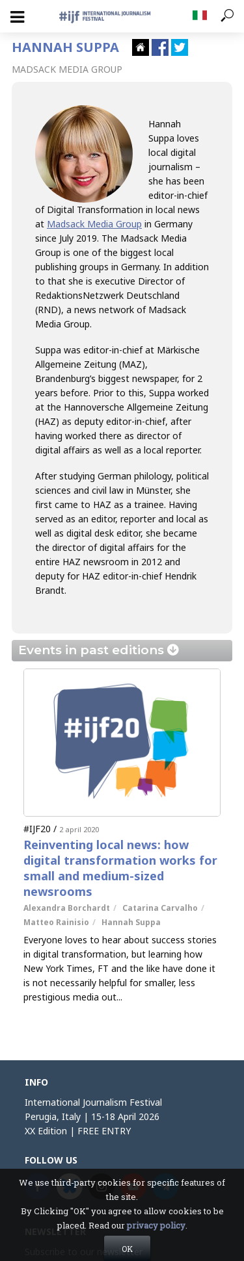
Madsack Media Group (94, 224)
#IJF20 (37, 828)
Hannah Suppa (131, 922)
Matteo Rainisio (56, 922)
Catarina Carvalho (160, 907)
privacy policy (156, 1244)
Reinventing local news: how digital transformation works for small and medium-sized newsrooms (120, 868)
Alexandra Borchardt (66, 907)
